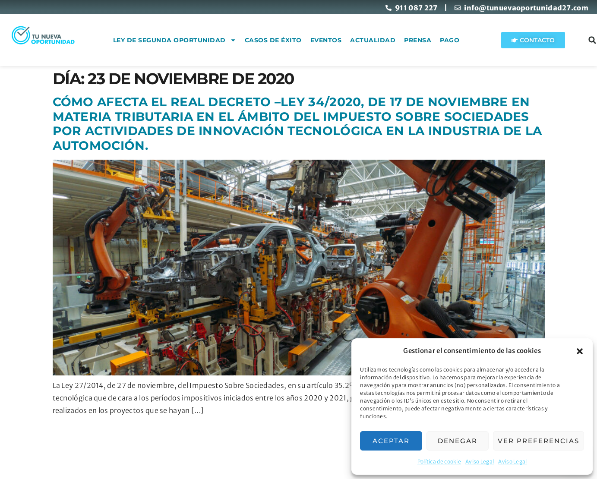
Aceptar (391, 441)
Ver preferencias (538, 441)
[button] (579, 351)
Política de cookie (439, 461)
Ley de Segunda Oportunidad (184, 40)
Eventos (335, 40)
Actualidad (382, 40)
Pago (459, 40)
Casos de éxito (282, 40)
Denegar (457, 441)
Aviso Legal (479, 461)
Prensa (427, 40)
